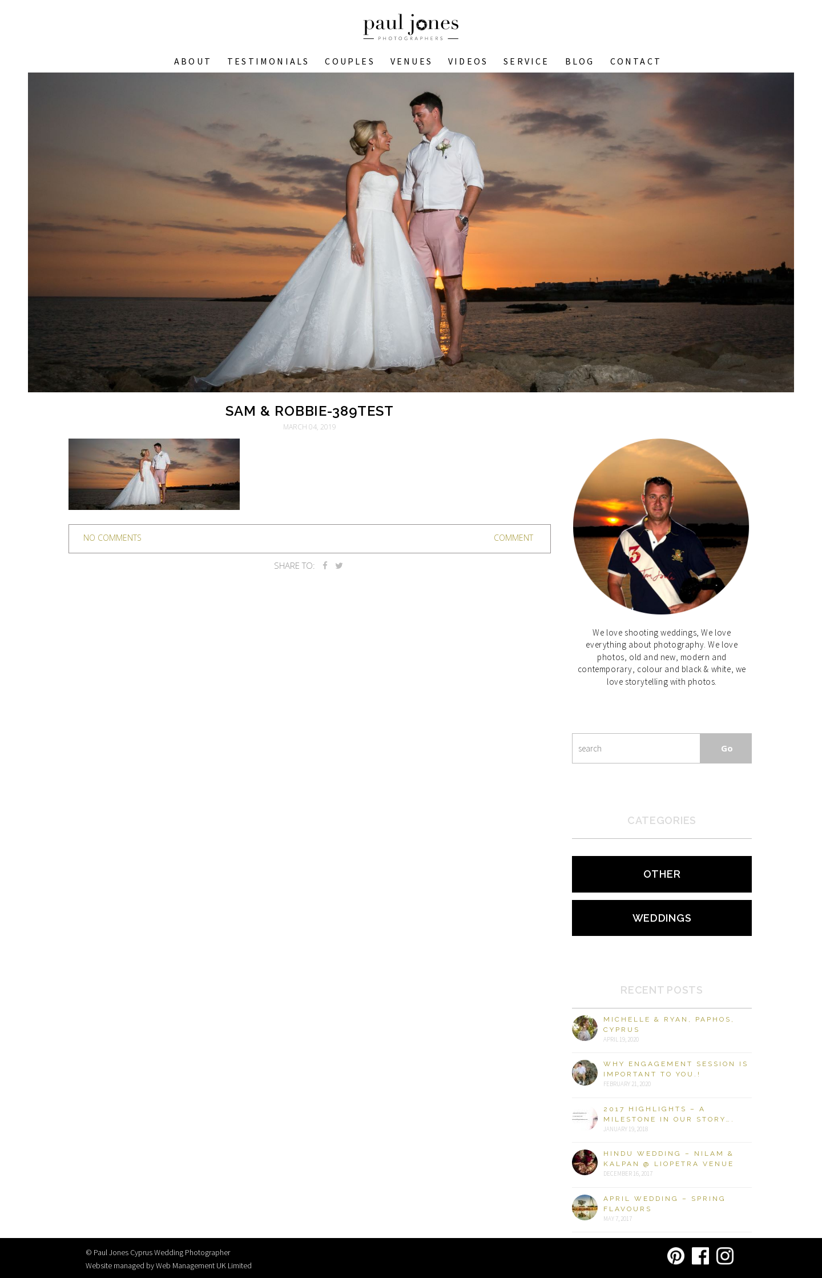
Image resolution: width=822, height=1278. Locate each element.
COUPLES (349, 61)
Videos (468, 61)
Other (662, 874)
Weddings (662, 918)
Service (526, 61)
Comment (513, 537)
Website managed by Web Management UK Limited (169, 1265)
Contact (636, 61)
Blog (580, 61)
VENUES (411, 61)
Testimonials (268, 61)
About (193, 61)
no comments (112, 537)
